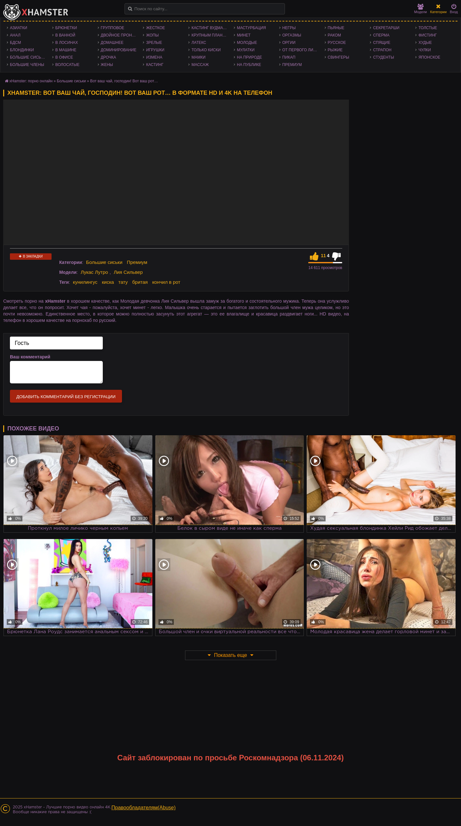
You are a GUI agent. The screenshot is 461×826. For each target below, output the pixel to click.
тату (123, 282)
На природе (249, 57)
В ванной (65, 35)
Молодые (247, 42)
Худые (425, 42)
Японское (429, 57)
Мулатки (246, 50)
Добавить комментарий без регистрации (66, 396)
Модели (420, 9)
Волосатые (67, 64)
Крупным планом (210, 35)
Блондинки (22, 50)
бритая (140, 282)
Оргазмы (291, 35)
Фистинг (427, 35)
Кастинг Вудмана (209, 28)
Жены (107, 64)
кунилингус (85, 282)
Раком (334, 35)
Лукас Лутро (94, 272)
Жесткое (155, 28)
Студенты (383, 57)
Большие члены (27, 64)
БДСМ (15, 42)
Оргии (288, 42)
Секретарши (386, 28)
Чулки (424, 50)
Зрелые (154, 42)
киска (108, 282)
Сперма (381, 35)
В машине (66, 50)
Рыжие (335, 50)
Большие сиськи (28, 57)
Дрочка (108, 57)
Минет (244, 35)
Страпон (382, 50)
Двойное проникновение (120, 35)
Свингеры (338, 57)
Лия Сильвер (128, 272)
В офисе (64, 57)
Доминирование (118, 50)
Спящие (381, 42)
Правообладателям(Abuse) (143, 807)
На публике (249, 64)
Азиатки (18, 28)
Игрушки (155, 50)
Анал (15, 35)
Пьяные (336, 28)
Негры (289, 28)
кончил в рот (166, 282)
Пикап (288, 57)
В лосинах (66, 42)
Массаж (200, 64)
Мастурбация (251, 28)
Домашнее (112, 42)
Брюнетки (66, 28)
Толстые (427, 28)
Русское (337, 42)
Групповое (112, 28)
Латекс (198, 42)
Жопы (152, 35)
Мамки (198, 57)
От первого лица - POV (301, 50)
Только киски (206, 50)
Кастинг (154, 64)
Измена (154, 57)
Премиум (292, 64)
